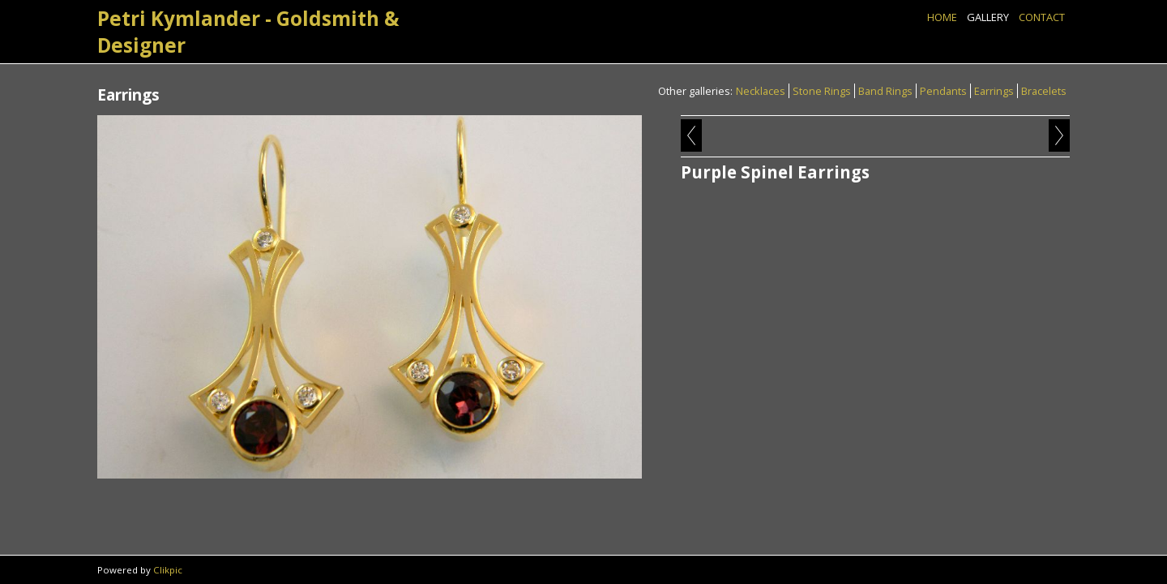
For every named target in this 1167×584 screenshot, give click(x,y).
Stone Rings (822, 91)
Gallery (988, 17)
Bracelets (1044, 91)
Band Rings (885, 91)
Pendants (943, 91)
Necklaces (760, 91)
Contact (1042, 17)
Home (942, 17)
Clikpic (167, 570)
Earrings (994, 91)
